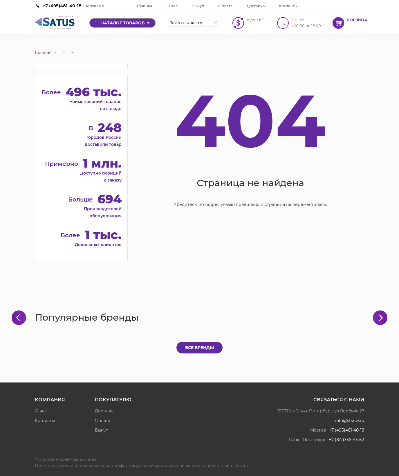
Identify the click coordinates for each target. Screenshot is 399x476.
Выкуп (101, 430)
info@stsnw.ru (349, 420)
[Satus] (55, 23)
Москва (95, 5)
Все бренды (199, 347)
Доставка (105, 411)
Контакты (45, 420)
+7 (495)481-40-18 (62, 5)
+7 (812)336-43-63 (346, 439)
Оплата (102, 420)
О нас (41, 411)
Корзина (357, 19)
